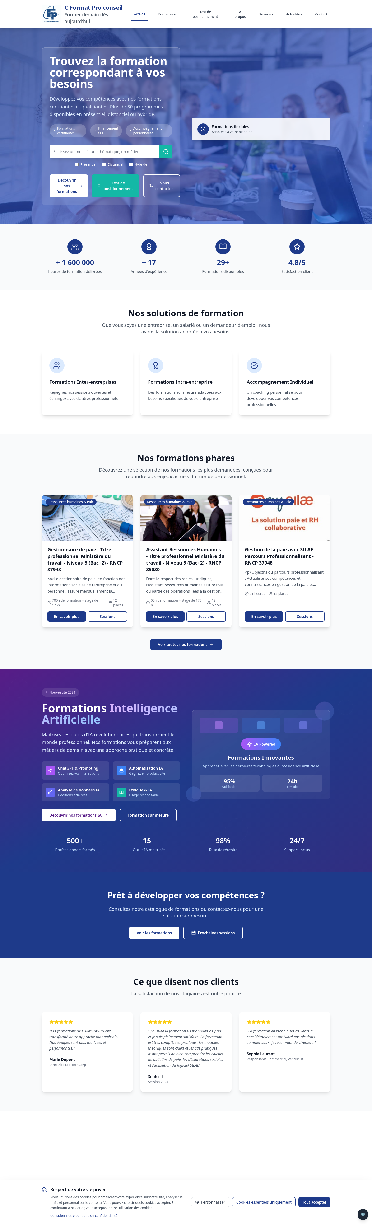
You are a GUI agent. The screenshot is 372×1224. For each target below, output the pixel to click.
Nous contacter (161, 185)
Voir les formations (154, 932)
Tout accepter (314, 1202)
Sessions (266, 14)
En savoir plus (66, 616)
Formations (167, 14)
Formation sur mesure (148, 815)
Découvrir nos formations (69, 186)
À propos (240, 14)
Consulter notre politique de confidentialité (83, 1215)
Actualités (294, 14)
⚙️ (363, 1214)
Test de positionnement (205, 14)
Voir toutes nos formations (186, 644)
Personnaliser (210, 1202)
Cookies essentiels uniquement (264, 1202)
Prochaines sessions (213, 932)
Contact (321, 14)
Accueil (139, 14)
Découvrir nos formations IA (78, 815)
